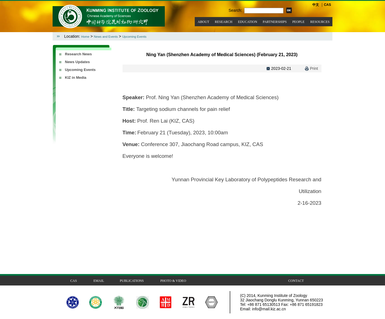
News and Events (106, 36)
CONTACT (296, 281)
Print (314, 68)
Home (85, 36)
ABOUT (203, 22)
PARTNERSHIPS (275, 22)
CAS (327, 5)
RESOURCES (320, 22)
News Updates (77, 62)
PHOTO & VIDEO (173, 281)
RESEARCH (224, 22)
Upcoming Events (134, 36)
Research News (78, 54)
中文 (315, 5)
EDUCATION (247, 22)
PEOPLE (298, 22)
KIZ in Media (75, 77)
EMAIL (98, 281)
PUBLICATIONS (132, 281)
